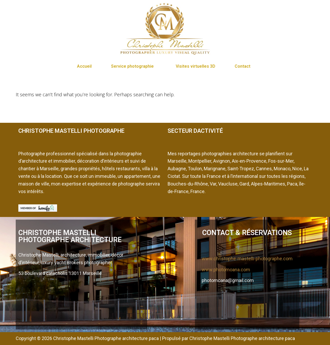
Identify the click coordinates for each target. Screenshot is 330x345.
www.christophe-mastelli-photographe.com (247, 258)
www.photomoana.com (226, 269)
